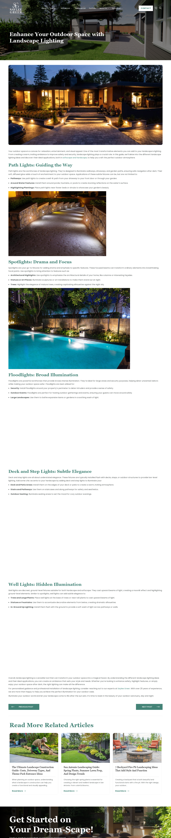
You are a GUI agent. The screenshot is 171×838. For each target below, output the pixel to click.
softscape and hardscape (75, 157)
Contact (146, 8)
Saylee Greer (124, 688)
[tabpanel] (34, 764)
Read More (19, 791)
